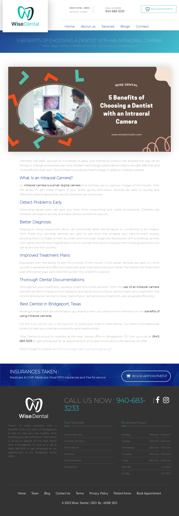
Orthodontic (70, 466)
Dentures (69, 454)
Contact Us (63, 493)
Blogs (125, 26)
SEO (114, 503)
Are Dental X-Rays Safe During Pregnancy (81, 349)
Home (69, 26)
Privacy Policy (98, 493)
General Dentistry (73, 434)
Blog (47, 493)
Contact (142, 26)
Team (35, 493)
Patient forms (122, 493)
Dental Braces (71, 447)
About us (88, 26)
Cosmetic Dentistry (74, 441)
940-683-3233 (114, 10)
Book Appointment (159, 9)
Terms (80, 493)
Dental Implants (72, 460)
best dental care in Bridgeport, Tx (54, 324)
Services (108, 26)
